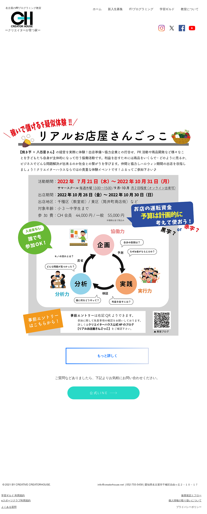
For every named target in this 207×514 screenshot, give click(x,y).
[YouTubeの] (192, 28)
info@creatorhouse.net (111, 484)
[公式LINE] (103, 392)
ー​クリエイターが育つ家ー (23, 30)
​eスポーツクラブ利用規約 (16, 500)
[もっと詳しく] (107, 356)
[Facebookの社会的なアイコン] (182, 28)
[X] (172, 28)
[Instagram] (161, 28)
